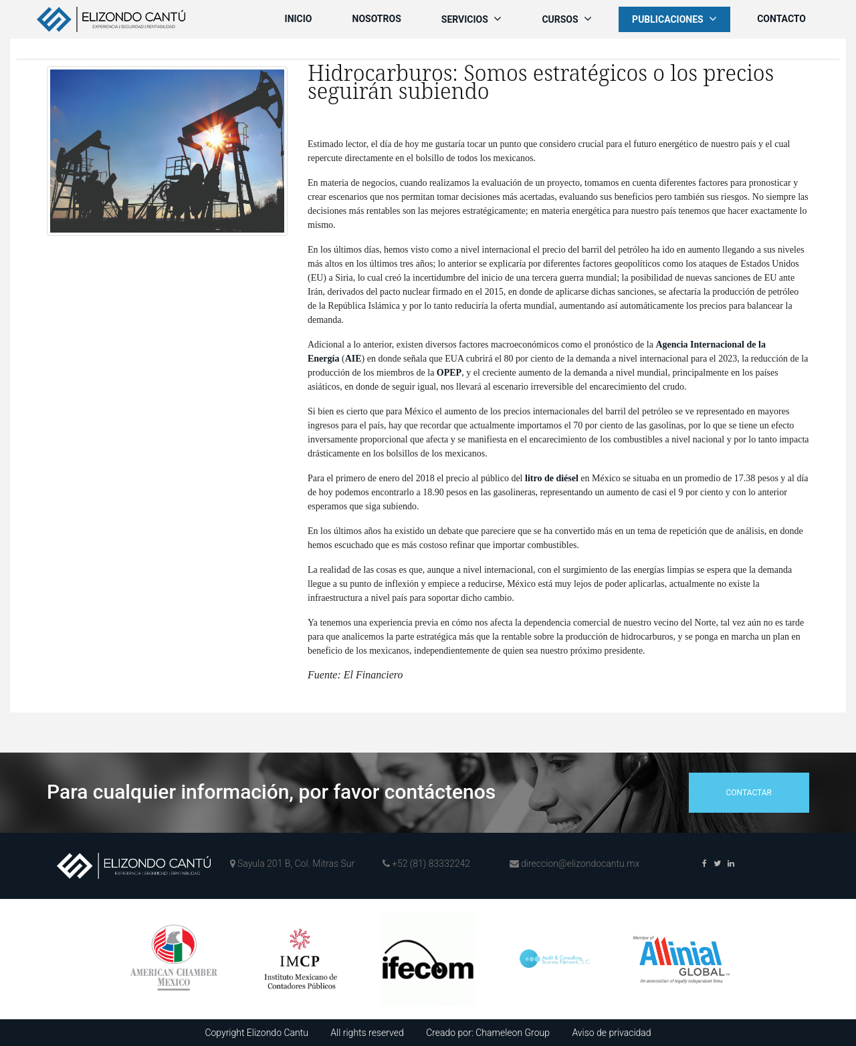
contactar (749, 792)
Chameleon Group (512, 1032)
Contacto (781, 18)
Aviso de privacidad (611, 1032)
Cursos (567, 19)
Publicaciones (674, 19)
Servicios (471, 19)
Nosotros (376, 18)
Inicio (298, 18)
